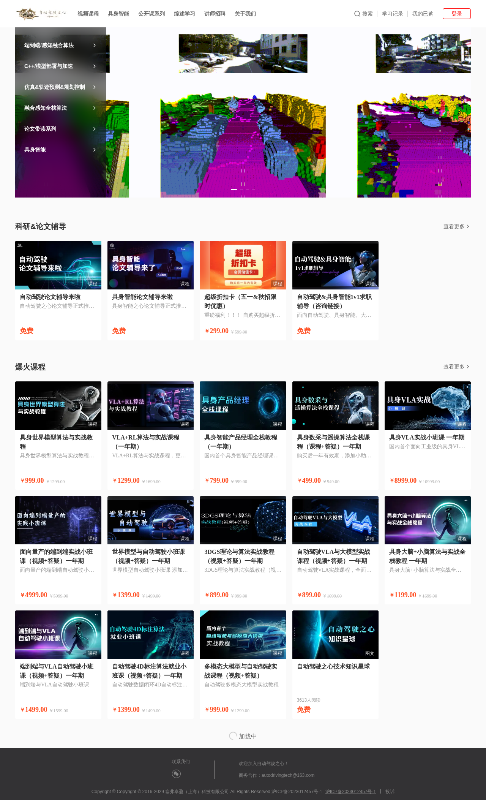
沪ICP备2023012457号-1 (350, 791)
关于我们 (245, 14)
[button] (234, 189)
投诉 (389, 791)
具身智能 (118, 14)
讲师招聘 (215, 14)
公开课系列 (151, 14)
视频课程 (88, 14)
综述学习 (184, 14)
